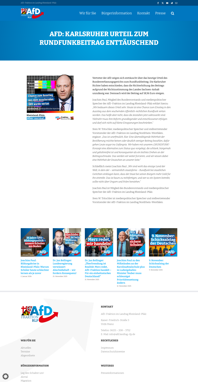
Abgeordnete (28, 355)
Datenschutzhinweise (113, 351)
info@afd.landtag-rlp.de (122, 334)
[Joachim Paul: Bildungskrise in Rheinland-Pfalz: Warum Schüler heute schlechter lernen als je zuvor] (35, 229)
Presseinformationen (112, 372)
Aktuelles (26, 347)
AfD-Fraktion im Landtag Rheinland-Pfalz (38, 3)
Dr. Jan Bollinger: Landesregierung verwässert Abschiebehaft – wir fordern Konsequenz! (65, 267)
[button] (172, 13)
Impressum (107, 347)
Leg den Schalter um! (32, 372)
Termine (25, 351)
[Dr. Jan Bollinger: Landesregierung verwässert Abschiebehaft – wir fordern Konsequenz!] (67, 229)
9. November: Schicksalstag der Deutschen (159, 263)
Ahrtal (24, 376)
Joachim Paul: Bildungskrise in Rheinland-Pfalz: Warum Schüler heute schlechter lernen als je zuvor (35, 267)
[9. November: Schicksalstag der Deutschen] (163, 229)
